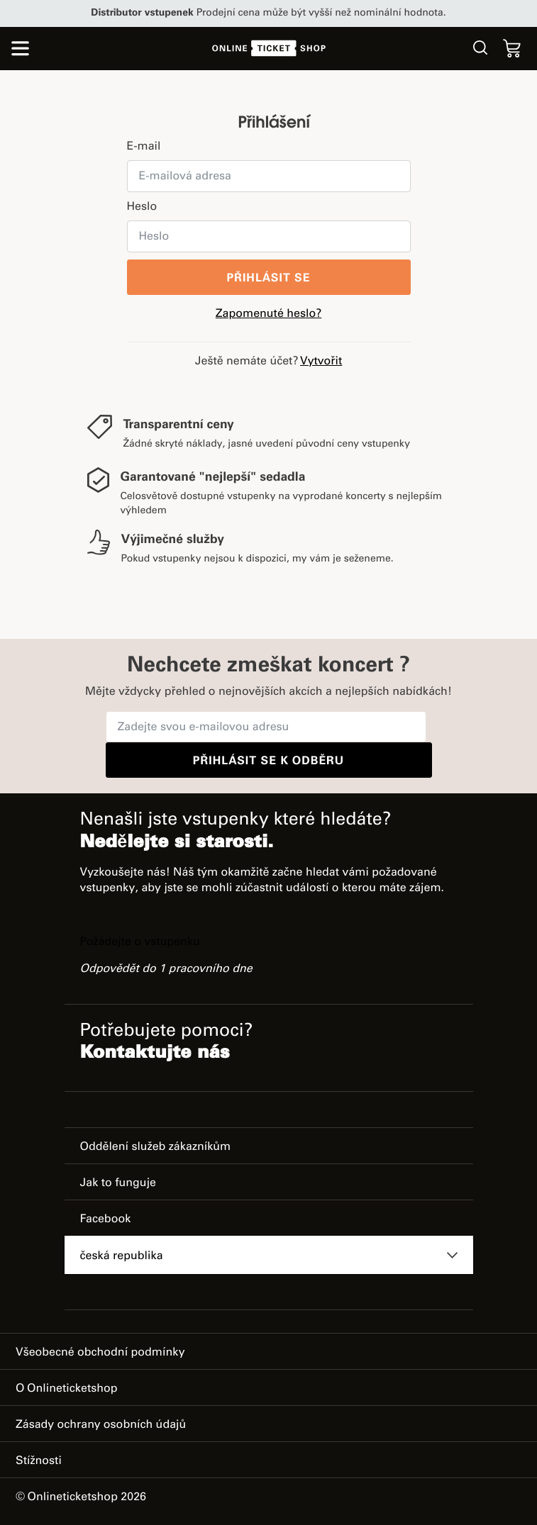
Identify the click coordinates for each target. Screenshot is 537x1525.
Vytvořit (321, 361)
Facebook (105, 1219)
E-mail (144, 146)
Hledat (480, 47)
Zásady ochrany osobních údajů (101, 1425)
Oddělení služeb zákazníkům (155, 1147)
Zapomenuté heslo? (268, 314)
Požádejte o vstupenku (140, 942)
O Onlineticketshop (67, 1389)
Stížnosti (39, 1461)
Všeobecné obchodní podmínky (100, 1352)
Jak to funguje (118, 1183)
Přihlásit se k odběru (268, 761)
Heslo (142, 207)
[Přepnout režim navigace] (20, 51)
